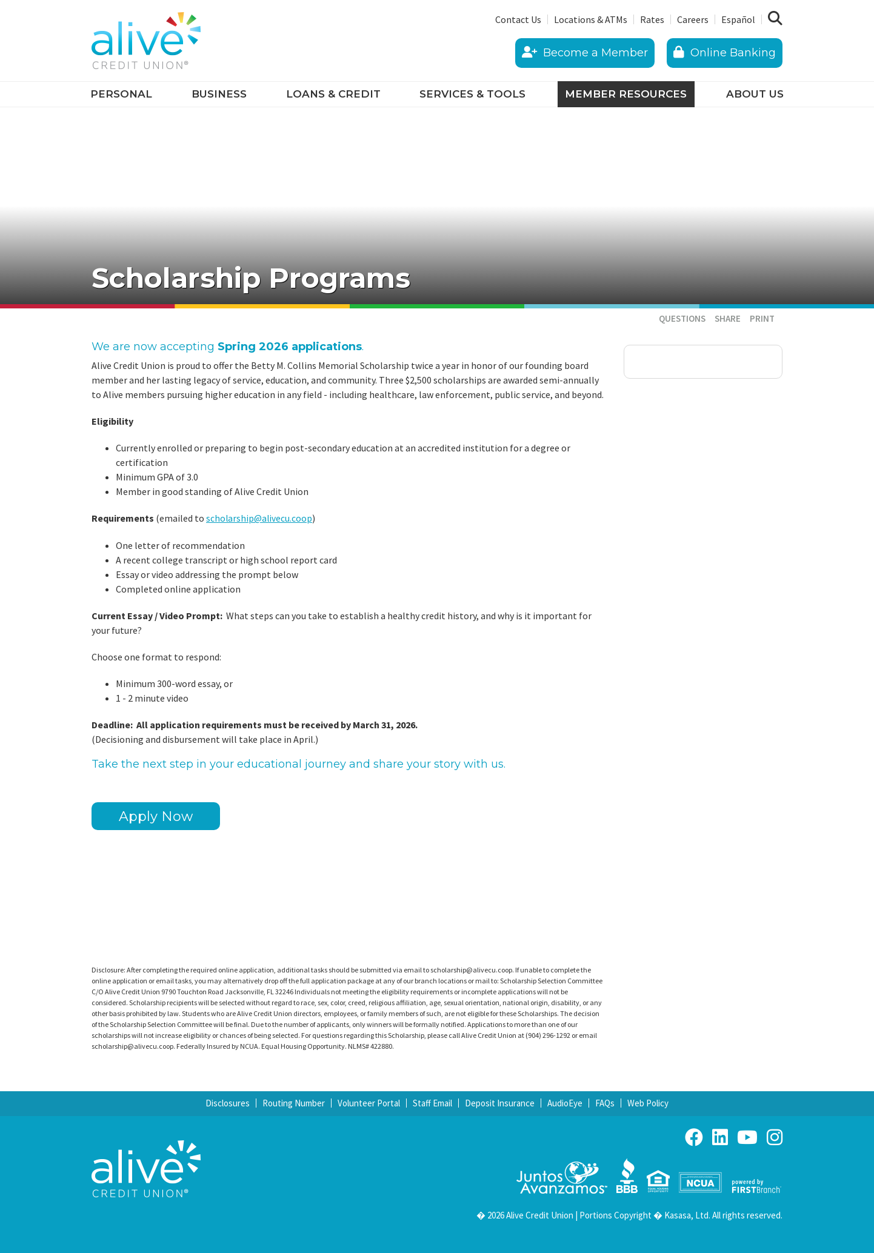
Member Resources (626, 94)
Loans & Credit (333, 94)
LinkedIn (720, 1137)
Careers (693, 19)
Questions (682, 318)
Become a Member (585, 52)
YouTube (747, 1137)
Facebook (694, 1137)
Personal (121, 94)
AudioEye (564, 1103)
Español (738, 19)
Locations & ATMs (590, 19)
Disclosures (227, 1103)
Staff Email (432, 1103)
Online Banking (724, 52)
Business (219, 94)
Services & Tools (472, 94)
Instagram (774, 1137)
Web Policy (648, 1103)
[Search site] (775, 19)
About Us (755, 94)
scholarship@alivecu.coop (260, 518)
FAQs (605, 1103)
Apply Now (156, 816)
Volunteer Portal (369, 1103)
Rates (652, 19)
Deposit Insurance (500, 1103)
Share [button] (728, 318)
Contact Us (518, 19)
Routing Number (293, 1103)
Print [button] (762, 318)
